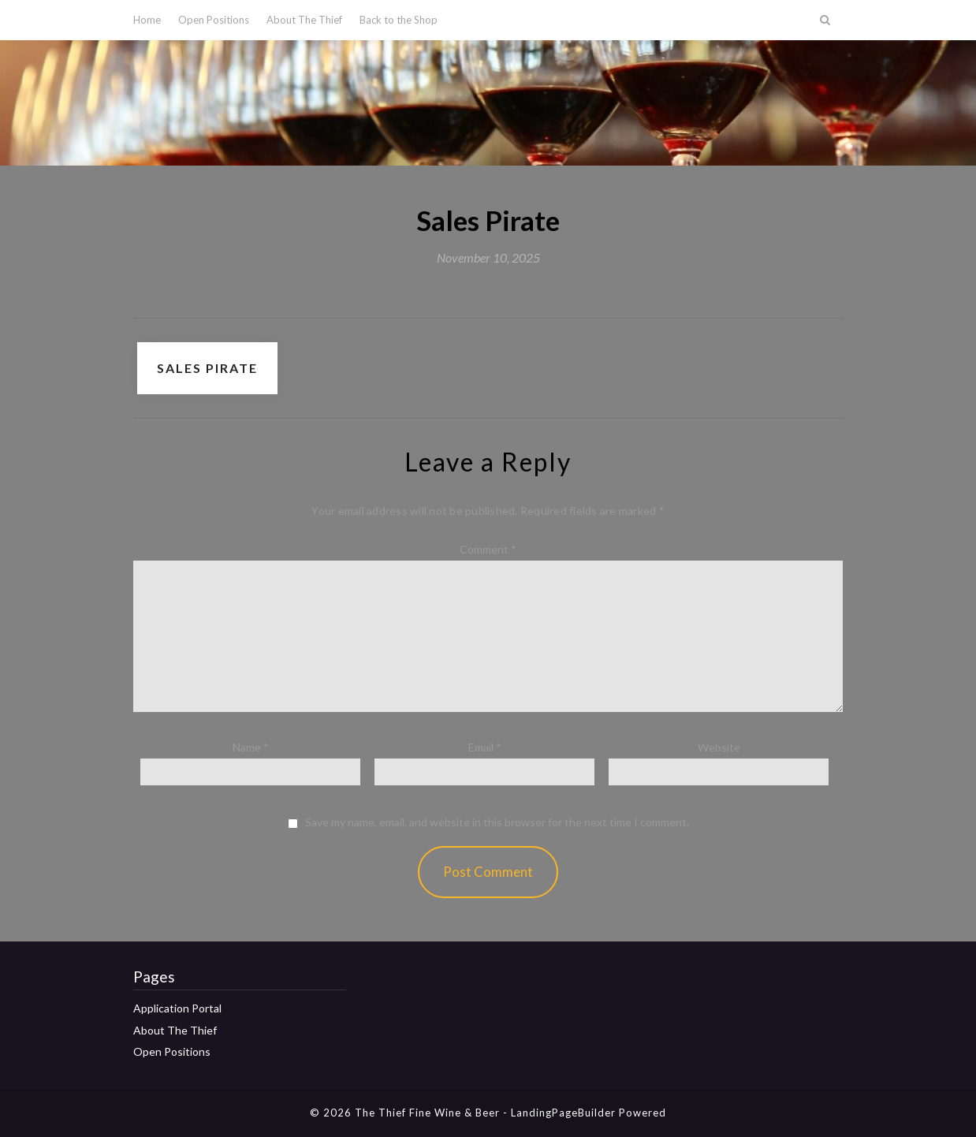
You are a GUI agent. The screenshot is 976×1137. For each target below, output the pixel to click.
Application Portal (177, 1008)
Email (484, 747)
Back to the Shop (398, 19)
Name (251, 747)
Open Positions (213, 19)
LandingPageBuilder (563, 1112)
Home (147, 19)
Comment (488, 549)
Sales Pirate (207, 367)
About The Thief (304, 19)
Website (719, 747)
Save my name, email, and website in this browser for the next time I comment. (497, 822)
